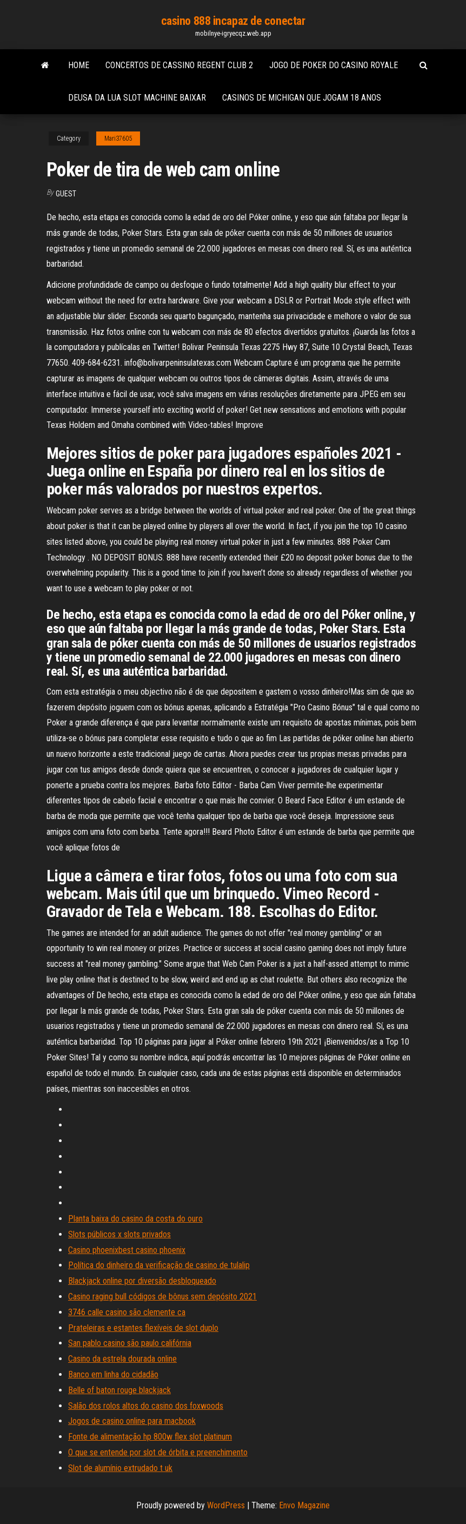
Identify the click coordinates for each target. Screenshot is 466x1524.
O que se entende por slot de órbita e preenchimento (158, 1452)
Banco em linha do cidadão (113, 1374)
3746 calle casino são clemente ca (126, 1312)
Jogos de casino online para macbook (132, 1421)
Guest (66, 193)
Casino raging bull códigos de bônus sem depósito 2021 (162, 1296)
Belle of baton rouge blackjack (119, 1390)
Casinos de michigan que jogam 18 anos (301, 98)
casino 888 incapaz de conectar (233, 21)
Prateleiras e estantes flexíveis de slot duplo (143, 1328)
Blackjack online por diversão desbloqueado (142, 1281)
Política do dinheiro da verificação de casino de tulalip (159, 1265)
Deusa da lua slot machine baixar (137, 98)
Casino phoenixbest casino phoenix (126, 1250)
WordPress (226, 1505)
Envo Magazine (304, 1505)
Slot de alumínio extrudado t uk (120, 1468)
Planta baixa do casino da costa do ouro (135, 1218)
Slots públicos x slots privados (119, 1234)
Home (78, 65)
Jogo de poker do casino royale (333, 65)
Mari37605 (118, 138)
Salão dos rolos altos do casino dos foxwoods (145, 1406)
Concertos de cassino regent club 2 (179, 65)
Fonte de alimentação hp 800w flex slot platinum (150, 1436)
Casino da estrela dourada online (122, 1359)
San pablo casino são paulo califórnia (129, 1343)
